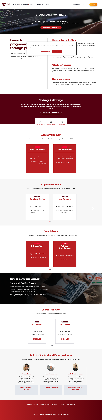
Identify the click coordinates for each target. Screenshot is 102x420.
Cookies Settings (45, 51)
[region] (52, 48)
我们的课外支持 (39, 4)
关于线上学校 (16, 4)
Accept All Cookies (56, 51)
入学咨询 (93, 4)
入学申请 (32, 4)
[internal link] (93, 4)
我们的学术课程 (24, 4)
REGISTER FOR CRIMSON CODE (51, 27)
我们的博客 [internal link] (47, 4)
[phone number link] (79, 4)
